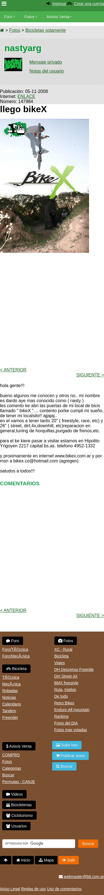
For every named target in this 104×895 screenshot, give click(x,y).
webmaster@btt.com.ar (81, 876)
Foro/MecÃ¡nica (16, 656)
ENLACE (26, 96)
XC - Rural (63, 649)
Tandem (9, 711)
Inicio (23, 860)
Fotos (29, 17)
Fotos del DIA (66, 723)
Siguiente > (90, 375)
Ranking (61, 716)
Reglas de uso (33, 889)
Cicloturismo (19, 815)
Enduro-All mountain (72, 709)
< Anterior (13, 370)
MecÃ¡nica (11, 684)
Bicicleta (16, 668)
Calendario (11, 704)
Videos (14, 794)
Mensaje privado (45, 62)
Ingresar (59, 3)
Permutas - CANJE (18, 781)
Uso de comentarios (64, 889)
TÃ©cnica (10, 677)
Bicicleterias (19, 805)
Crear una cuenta (89, 3)
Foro (8, 17)
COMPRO (11, 755)
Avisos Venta (58, 17)
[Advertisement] (52, 309)
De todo (61, 696)
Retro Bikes (64, 703)
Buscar (8, 775)
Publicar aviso (70, 756)
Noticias (9, 697)
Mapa (46, 860)
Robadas (10, 690)
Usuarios (16, 826)
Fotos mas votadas (70, 730)
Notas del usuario (46, 71)
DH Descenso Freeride (74, 669)
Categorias (11, 768)
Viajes (59, 663)
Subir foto (67, 745)
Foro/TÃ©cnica (15, 649)
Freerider (10, 717)
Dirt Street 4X (66, 676)
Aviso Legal (10, 889)
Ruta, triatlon (65, 689)
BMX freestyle (66, 683)
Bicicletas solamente (45, 30)
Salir (68, 860)
